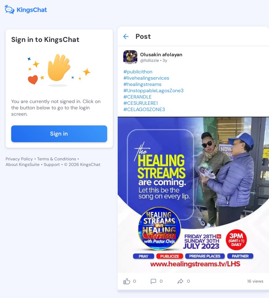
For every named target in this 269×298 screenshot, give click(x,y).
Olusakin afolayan (161, 54)
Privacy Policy (19, 159)
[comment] (153, 281)
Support (52, 164)
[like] (126, 281)
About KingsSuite (23, 164)
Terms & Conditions (56, 159)
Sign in (59, 133)
